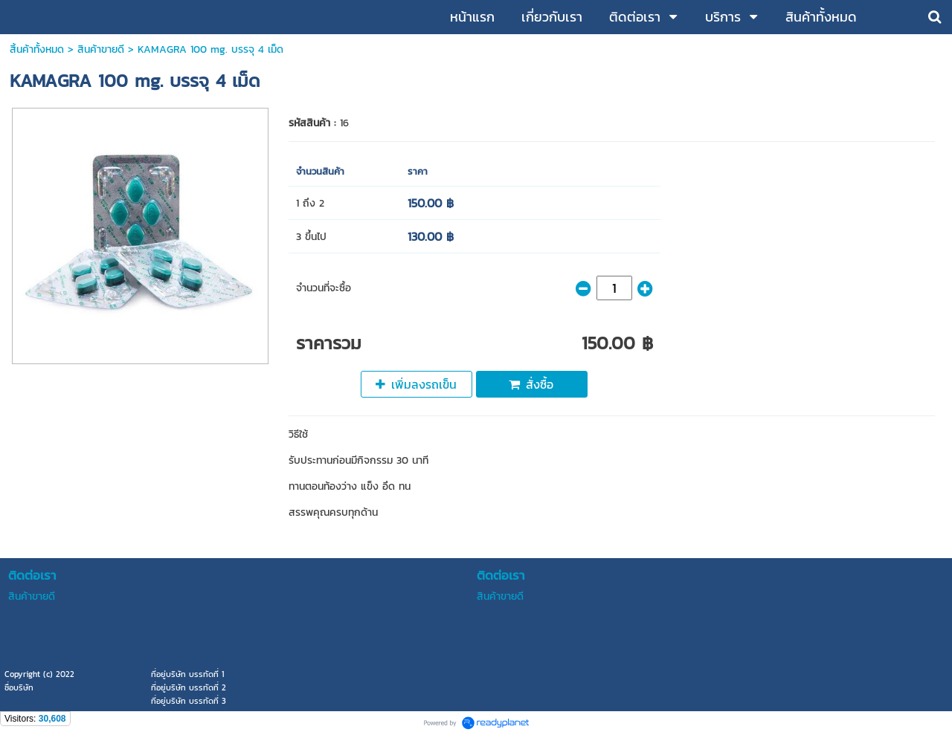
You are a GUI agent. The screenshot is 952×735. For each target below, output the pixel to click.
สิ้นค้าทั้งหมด (37, 49)
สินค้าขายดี (100, 49)
